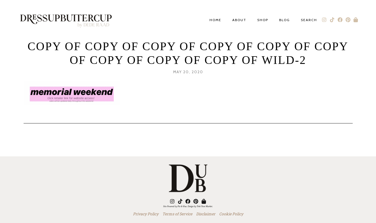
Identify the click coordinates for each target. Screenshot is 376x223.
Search (309, 20)
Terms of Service (177, 213)
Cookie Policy (231, 213)
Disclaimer (205, 213)
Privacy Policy (146, 213)
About (239, 20)
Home (215, 20)
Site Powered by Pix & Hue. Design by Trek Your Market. (188, 206)
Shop (262, 20)
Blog (284, 20)
